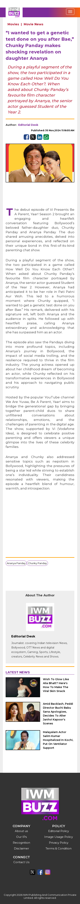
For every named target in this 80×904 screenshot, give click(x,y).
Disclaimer (21, 848)
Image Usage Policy (58, 837)
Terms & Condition (59, 848)
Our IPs (21, 837)
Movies (13, 24)
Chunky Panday (37, 563)
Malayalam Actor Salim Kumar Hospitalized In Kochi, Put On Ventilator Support (58, 740)
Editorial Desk (28, 125)
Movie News (33, 24)
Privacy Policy (58, 842)
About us (21, 831)
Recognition (21, 842)
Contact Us (21, 862)
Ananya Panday (16, 563)
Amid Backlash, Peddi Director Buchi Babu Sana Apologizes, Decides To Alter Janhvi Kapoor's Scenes (58, 713)
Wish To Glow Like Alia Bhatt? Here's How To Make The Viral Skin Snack (56, 685)
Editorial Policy (58, 831)
